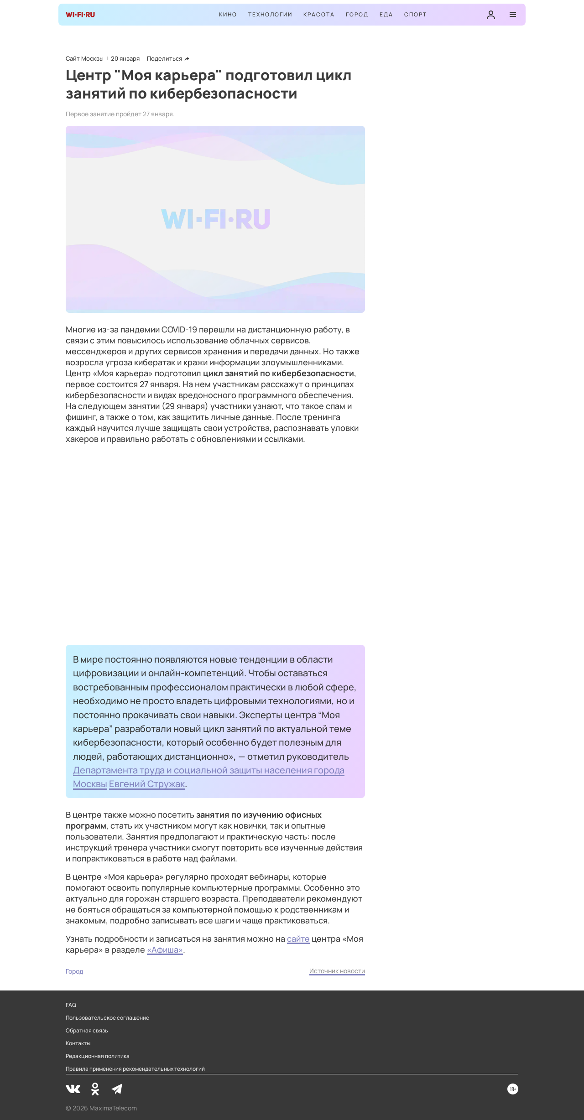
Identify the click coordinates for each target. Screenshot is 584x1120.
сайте (298, 938)
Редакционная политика (98, 1056)
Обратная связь (87, 1030)
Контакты (78, 1043)
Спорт (415, 14)
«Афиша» (165, 949)
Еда (386, 14)
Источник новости (337, 970)
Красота (319, 14)
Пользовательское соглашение (107, 1017)
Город (357, 14)
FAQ (71, 1005)
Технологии (270, 14)
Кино (228, 14)
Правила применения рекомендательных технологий (135, 1069)
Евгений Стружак (147, 783)
